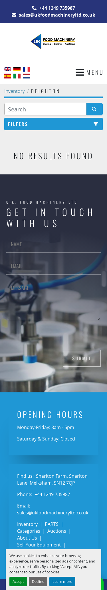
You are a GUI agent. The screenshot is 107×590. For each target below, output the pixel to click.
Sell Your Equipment (39, 545)
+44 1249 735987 (56, 8)
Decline (38, 581)
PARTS (51, 524)
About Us (27, 538)
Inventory (27, 524)
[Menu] (80, 72)
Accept (18, 581)
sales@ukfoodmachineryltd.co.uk (56, 15)
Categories (28, 531)
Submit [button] (81, 358)
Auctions (56, 531)
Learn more (62, 581)
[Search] (45, 109)
